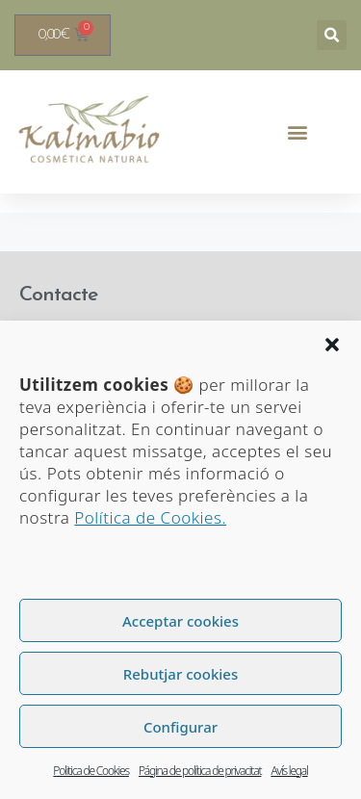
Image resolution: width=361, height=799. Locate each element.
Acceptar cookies (180, 621)
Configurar (180, 726)
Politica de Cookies (91, 770)
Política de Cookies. (150, 517)
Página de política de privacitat (200, 770)
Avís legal (289, 770)
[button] (332, 344)
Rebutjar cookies (180, 673)
